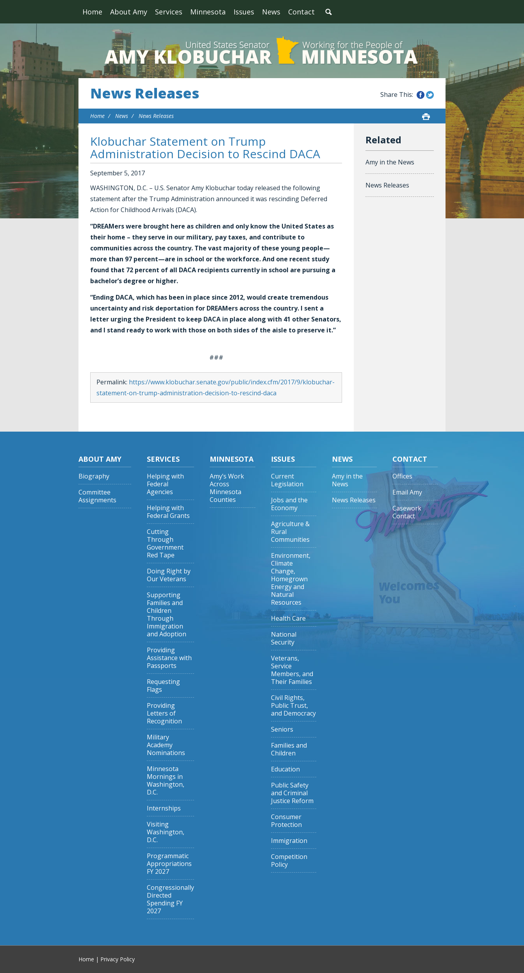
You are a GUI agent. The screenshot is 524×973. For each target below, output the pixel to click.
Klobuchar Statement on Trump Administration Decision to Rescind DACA (205, 147)
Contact (301, 11)
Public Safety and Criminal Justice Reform (292, 793)
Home (92, 11)
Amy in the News (389, 162)
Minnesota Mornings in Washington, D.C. (165, 780)
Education (285, 769)
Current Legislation (287, 480)
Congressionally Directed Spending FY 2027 (170, 899)
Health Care (288, 618)
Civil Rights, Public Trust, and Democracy (293, 706)
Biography (93, 476)
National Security (283, 638)
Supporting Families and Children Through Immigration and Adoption (166, 614)
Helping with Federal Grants (168, 512)
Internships (164, 808)
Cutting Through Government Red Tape (165, 543)
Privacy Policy (117, 959)
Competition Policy (289, 861)
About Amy (128, 11)
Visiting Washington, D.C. (165, 832)
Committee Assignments (97, 496)
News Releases (144, 93)
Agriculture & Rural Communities (290, 532)
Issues (243, 11)
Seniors (282, 729)
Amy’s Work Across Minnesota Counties (227, 488)
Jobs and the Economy (289, 504)
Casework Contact (406, 512)
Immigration (289, 841)
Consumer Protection (286, 821)
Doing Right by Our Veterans (169, 575)
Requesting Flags (163, 686)
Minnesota (208, 11)
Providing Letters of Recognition (164, 713)
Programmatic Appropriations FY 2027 (169, 864)
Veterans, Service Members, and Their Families (292, 670)
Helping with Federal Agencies (165, 484)
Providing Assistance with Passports (169, 658)
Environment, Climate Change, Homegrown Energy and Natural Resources (290, 579)
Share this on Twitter (430, 95)
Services (168, 11)
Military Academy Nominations (166, 745)
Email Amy (407, 492)
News (271, 11)
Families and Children (289, 749)
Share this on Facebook (420, 95)
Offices (402, 476)
